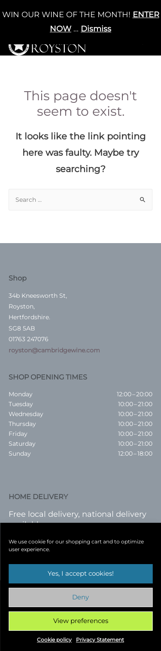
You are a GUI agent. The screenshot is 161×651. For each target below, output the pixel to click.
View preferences (80, 621)
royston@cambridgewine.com (54, 350)
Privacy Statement (100, 639)
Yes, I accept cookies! (81, 573)
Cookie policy (54, 639)
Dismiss (96, 29)
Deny (80, 597)
